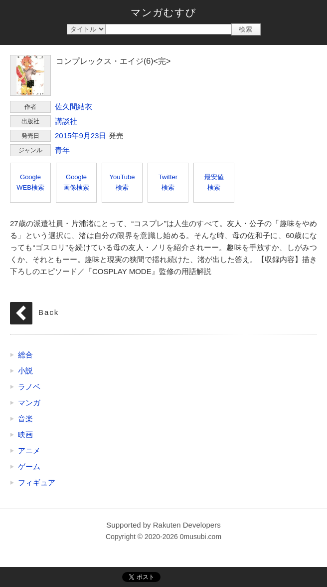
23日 (99, 135)
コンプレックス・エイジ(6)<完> (30, 75)
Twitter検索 (168, 182)
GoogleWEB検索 (30, 182)
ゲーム (29, 466)
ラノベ (29, 386)
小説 (25, 370)
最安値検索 (214, 182)
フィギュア (36, 482)
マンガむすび (163, 12)
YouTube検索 (122, 182)
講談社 (66, 121)
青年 (62, 150)
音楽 (25, 418)
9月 (84, 135)
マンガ (29, 402)
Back (48, 312)
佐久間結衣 (73, 106)
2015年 (67, 135)
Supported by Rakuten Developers (163, 525)
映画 (25, 434)
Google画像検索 (76, 182)
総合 (25, 354)
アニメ (29, 450)
